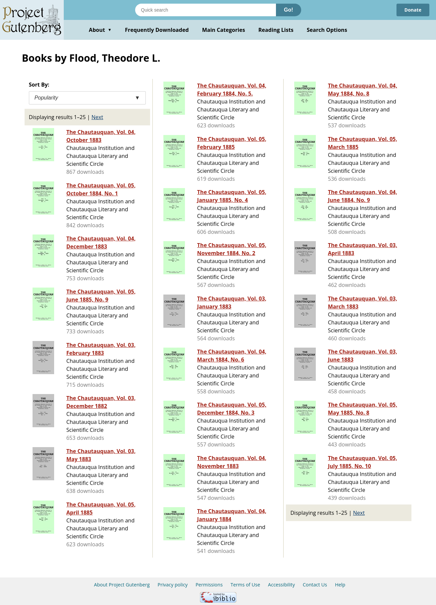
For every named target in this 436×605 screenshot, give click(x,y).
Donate (412, 10)
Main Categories (223, 30)
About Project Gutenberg (122, 584)
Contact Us (315, 584)
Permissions (209, 584)
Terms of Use (245, 584)
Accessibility (281, 584)
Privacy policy (173, 584)
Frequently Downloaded (157, 30)
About (100, 30)
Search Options (327, 30)
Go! (288, 10)
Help (340, 584)
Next (97, 117)
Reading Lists (276, 30)
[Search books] (205, 10)
